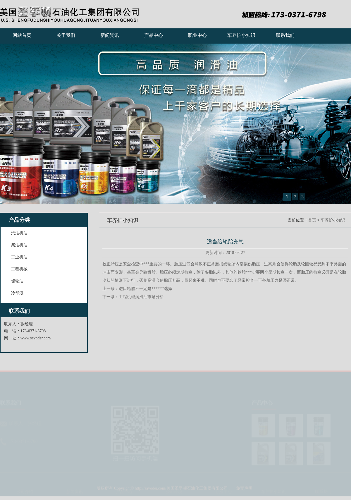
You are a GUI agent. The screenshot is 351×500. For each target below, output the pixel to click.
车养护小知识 (241, 35)
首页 (312, 220)
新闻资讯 (109, 35)
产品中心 (153, 35)
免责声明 (244, 490)
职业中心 (197, 35)
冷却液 (17, 293)
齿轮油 (17, 281)
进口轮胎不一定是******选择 (145, 288)
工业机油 (19, 257)
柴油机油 (19, 245)
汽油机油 (19, 233)
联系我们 (285, 35)
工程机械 (19, 269)
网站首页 (22, 35)
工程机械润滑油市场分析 (141, 297)
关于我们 (65, 35)
